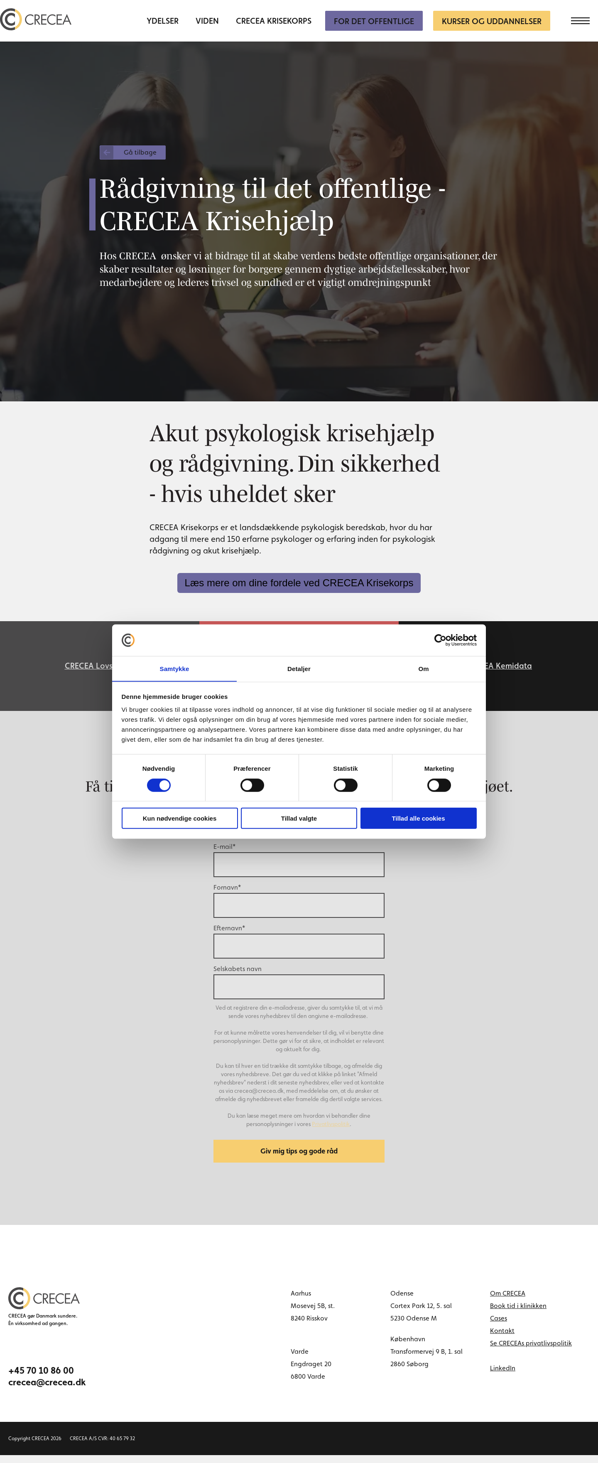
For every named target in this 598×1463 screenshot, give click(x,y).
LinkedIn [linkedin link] (502, 1376)
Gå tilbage (140, 152)
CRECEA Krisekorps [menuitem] (273, 21)
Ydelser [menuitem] (163, 21)
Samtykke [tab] (174, 668)
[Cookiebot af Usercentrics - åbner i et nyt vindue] (440, 640)
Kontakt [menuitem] (502, 1339)
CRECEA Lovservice (100, 669)
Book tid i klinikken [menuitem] (518, 1314)
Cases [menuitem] (498, 1326)
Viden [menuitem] (207, 21)
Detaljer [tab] (299, 668)
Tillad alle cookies (418, 818)
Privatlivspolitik (331, 1129)
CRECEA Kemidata (498, 669)
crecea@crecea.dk (47, 1389)
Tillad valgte (299, 818)
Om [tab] (423, 668)
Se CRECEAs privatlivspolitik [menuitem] (531, 1351)
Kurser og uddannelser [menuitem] (492, 21)
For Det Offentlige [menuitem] (374, 21)
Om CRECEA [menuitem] (507, 1301)
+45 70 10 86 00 (41, 1378)
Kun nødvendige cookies (180, 818)
